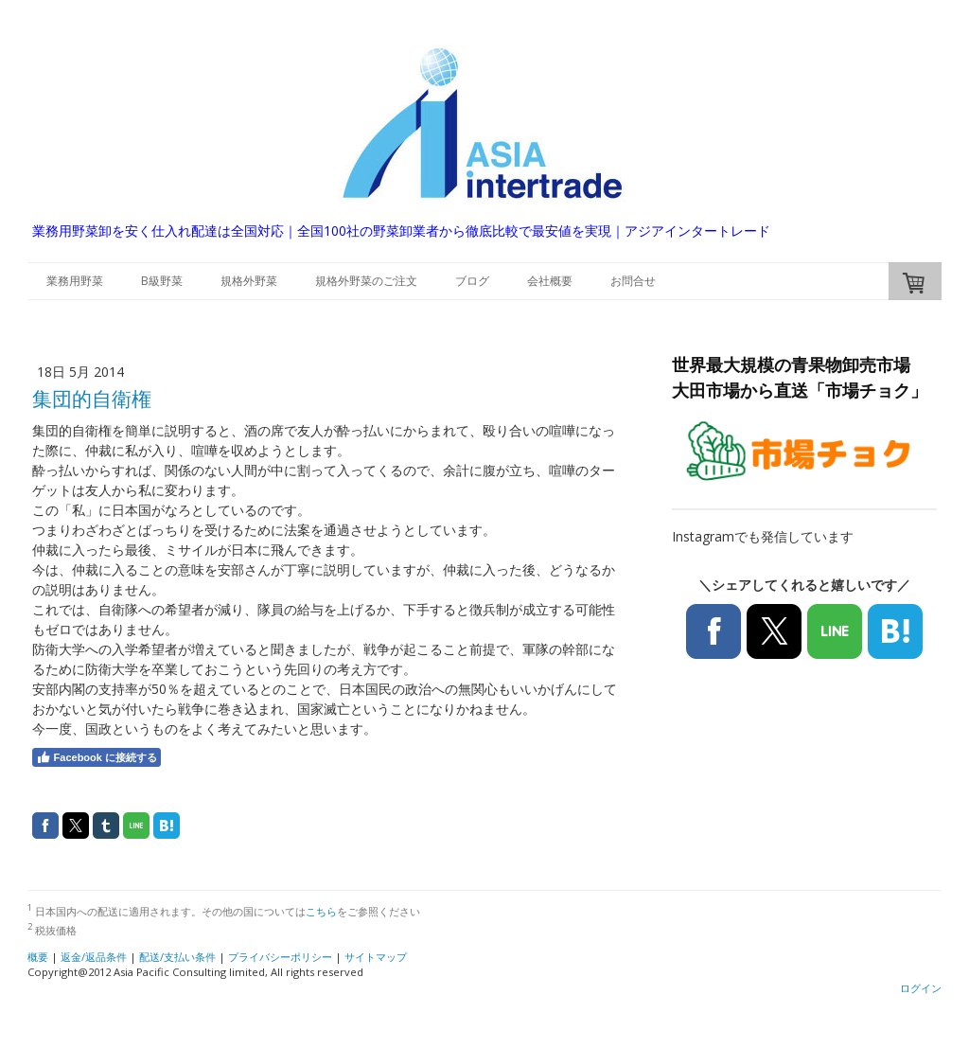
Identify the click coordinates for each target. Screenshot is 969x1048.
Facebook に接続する (96, 757)
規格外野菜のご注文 (366, 281)
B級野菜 (162, 281)
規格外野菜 (248, 281)
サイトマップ (375, 957)
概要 (37, 957)
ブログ (472, 281)
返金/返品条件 (94, 957)
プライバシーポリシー (280, 957)
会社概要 (550, 281)
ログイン (921, 988)
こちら (321, 911)
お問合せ (633, 281)
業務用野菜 (74, 281)
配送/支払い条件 (177, 957)
